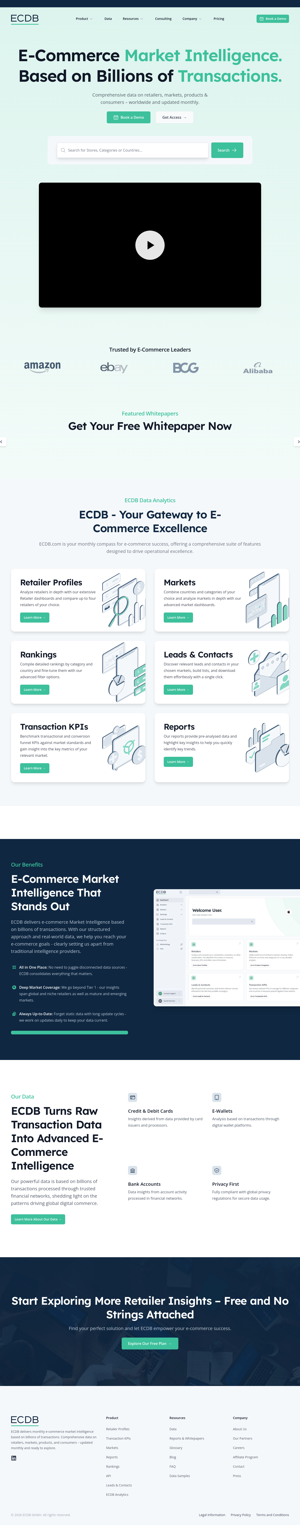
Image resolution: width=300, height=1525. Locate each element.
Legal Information (212, 1515)
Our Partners (242, 1438)
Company (192, 18)
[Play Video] (150, 245)
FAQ (172, 1466)
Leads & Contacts (119, 1485)
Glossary (175, 1448)
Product (85, 18)
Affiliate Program (245, 1457)
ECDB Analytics (117, 1494)
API (108, 1476)
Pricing (219, 18)
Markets (112, 1448)
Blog (172, 1457)
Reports (112, 1457)
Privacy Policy (241, 1515)
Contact (238, 1466)
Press (237, 1476)
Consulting (163, 18)
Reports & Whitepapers (186, 1438)
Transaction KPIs (118, 1438)
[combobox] (133, 150)
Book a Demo (272, 18)
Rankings (113, 1466)
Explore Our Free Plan (150, 1343)
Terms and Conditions (272, 1515)
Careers (238, 1448)
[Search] (227, 150)
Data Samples (179, 1476)
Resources (133, 18)
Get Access (174, 117)
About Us (240, 1429)
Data (108, 18)
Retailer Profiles (117, 1429)
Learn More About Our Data (38, 1219)
